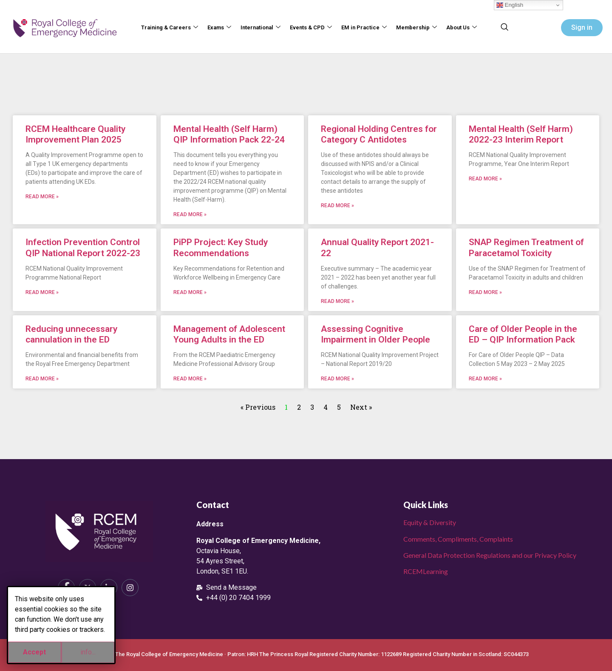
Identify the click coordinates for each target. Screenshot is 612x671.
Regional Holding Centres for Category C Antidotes (379, 134)
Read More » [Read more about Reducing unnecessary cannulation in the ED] (42, 379)
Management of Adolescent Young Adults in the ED (229, 334)
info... (88, 652)
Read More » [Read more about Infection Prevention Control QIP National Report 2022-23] (42, 292)
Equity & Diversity (429, 522)
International (260, 27)
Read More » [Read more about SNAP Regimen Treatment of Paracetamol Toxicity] (485, 292)
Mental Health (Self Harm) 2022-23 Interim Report (521, 134)
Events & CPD (311, 27)
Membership (416, 27)
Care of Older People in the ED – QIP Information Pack (523, 334)
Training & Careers (169, 27)
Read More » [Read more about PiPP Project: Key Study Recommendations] (190, 292)
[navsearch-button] (504, 27)
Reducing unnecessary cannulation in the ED (71, 334)
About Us (461, 27)
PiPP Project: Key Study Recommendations (220, 247)
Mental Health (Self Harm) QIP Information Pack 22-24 (229, 134)
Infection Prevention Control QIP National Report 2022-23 (83, 247)
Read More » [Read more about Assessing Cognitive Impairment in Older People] (337, 379)
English (509, 5)
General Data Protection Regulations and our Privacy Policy (489, 555)
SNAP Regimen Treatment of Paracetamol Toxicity (526, 247)
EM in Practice (364, 27)
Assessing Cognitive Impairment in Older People (375, 334)
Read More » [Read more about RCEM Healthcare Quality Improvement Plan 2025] (42, 197)
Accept (34, 652)
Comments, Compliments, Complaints (458, 539)
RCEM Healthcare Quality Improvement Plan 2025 (75, 134)
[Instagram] (130, 587)
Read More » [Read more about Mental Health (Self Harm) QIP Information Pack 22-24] (190, 214)
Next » (361, 407)
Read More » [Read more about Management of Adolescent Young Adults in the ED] (190, 379)
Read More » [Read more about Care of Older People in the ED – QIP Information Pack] (485, 379)
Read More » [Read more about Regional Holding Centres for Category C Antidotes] (337, 205)
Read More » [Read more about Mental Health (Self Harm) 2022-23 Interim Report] (485, 179)
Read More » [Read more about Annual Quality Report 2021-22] (337, 301)
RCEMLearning (425, 571)
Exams (219, 27)
